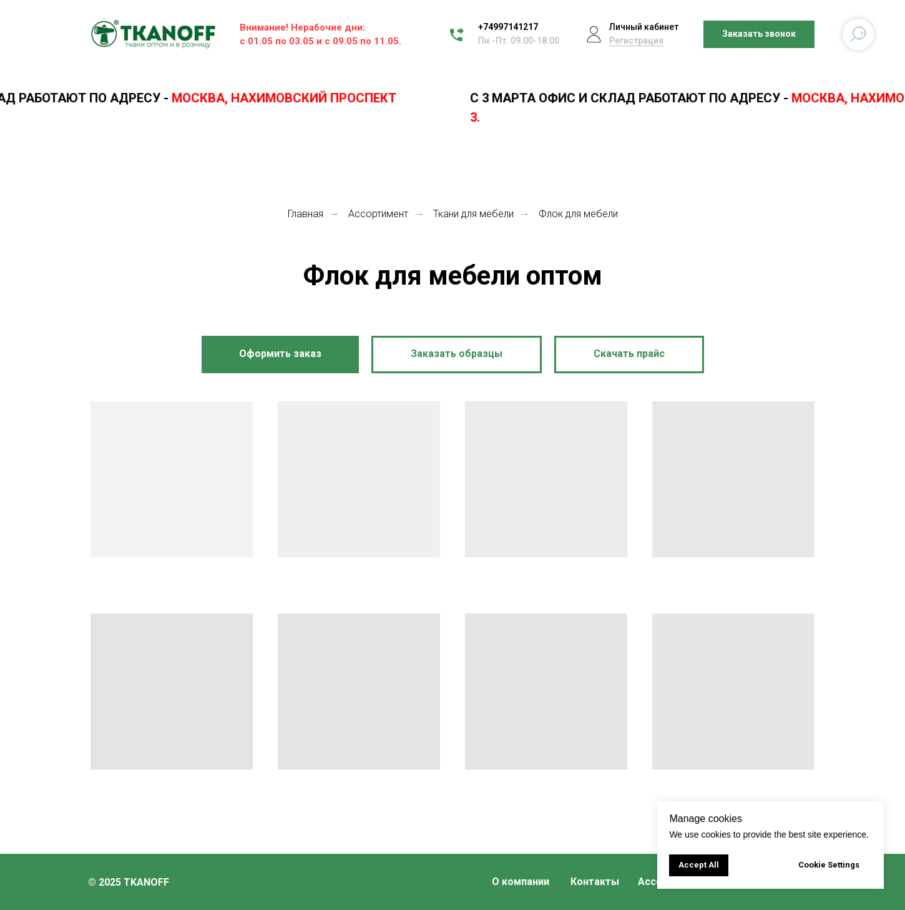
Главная (305, 214)
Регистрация (636, 41)
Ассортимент (378, 214)
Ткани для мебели (473, 214)
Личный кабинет (643, 27)
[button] (758, 35)
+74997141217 (508, 27)
